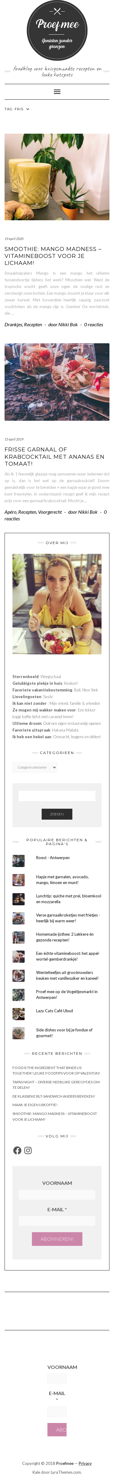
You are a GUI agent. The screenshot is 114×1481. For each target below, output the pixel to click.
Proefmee (65, 1463)
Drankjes (13, 324)
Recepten (33, 324)
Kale (36, 1472)
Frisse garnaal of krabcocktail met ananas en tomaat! (55, 456)
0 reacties (93, 324)
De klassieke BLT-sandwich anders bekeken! (53, 1096)
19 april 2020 (14, 239)
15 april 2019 (14, 439)
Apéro (10, 512)
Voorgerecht (50, 512)
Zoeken (57, 814)
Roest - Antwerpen (53, 857)
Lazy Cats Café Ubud (54, 1010)
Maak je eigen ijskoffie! (35, 1104)
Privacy (85, 1463)
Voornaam (57, 1183)
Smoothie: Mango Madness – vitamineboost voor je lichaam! (53, 256)
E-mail (57, 1209)
